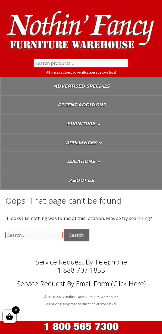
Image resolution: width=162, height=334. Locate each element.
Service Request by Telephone (81, 261)
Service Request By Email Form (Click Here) (81, 283)
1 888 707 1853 (81, 270)
